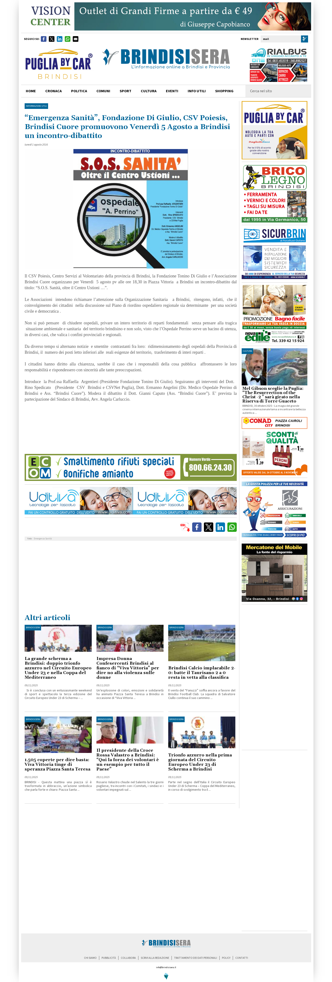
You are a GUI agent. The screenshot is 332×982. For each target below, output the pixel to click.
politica (79, 91)
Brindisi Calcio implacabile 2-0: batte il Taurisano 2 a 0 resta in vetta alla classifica (201, 672)
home (31, 91)
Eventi (172, 91)
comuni (103, 91)
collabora (128, 958)
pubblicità (109, 958)
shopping (224, 91)
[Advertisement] (131, 578)
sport (125, 91)
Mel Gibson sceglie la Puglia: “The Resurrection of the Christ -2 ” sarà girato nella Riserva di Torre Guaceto (272, 395)
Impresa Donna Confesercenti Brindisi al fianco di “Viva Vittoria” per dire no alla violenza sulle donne (127, 668)
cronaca (53, 91)
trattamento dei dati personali (195, 958)
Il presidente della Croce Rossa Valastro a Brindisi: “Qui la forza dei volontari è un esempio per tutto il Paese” (127, 760)
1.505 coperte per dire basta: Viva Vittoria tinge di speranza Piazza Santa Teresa (57, 764)
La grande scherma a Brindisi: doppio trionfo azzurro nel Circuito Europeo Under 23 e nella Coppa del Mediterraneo (58, 668)
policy (226, 958)
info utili (197, 91)
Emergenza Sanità (43, 538)
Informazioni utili (36, 106)
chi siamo (90, 958)
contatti (241, 958)
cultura (148, 91)
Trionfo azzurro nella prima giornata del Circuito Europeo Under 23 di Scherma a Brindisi (200, 762)
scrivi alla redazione (155, 958)
